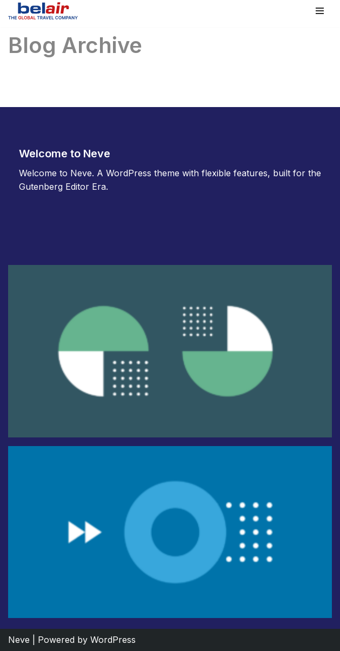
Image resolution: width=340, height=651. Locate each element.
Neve (19, 639)
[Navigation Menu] (320, 10)
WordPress (113, 639)
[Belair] (43, 10)
